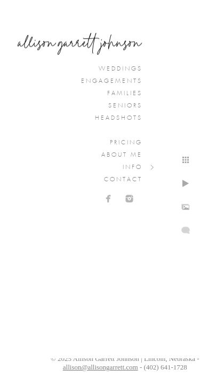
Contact (123, 179)
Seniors (125, 106)
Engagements (111, 81)
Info (132, 167)
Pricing (126, 143)
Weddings (120, 69)
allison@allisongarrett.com (100, 367)
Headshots (118, 118)
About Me (121, 155)
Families (124, 93)
